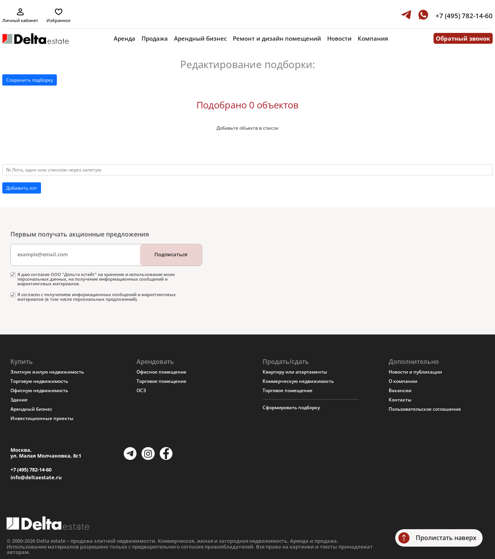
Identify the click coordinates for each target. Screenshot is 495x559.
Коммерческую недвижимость (298, 381)
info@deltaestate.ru (36, 477)
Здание (18, 399)
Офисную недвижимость (39, 390)
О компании (403, 381)
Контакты (400, 399)
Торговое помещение (161, 381)
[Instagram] (148, 453)
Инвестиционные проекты (41, 418)
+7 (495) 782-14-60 (30, 470)
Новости (339, 38)
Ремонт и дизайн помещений (277, 38)
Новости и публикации (415, 372)
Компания (373, 38)
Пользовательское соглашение (425, 409)
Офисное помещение (161, 372)
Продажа (155, 38)
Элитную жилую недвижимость (47, 372)
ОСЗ (141, 390)
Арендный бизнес (200, 38)
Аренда (124, 38)
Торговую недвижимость (39, 381)
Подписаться (170, 254)
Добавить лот (21, 188)
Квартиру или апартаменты (295, 372)
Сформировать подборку (291, 407)
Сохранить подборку (29, 80)
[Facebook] (166, 453)
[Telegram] (130, 453)
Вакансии (400, 390)
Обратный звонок (463, 38)
